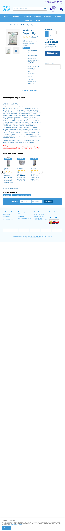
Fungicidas (57, 16)
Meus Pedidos (6, 2)
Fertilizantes (27, 16)
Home (7, 16)
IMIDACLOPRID (25, 195)
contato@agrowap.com (40, 219)
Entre (54, 8)
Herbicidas (16, 16)
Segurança (21, 216)
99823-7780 (58, 1)
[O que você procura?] (45, 8)
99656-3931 (54, 3)
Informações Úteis (22, 213)
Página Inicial (6, 214)
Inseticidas (37, 16)
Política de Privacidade (24, 218)
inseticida (6, 195)
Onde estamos (7, 218)
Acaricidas (47, 16)
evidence (16, 195)
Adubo (38, 20)
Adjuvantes (28, 20)
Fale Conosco (15, 2)
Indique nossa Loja (8, 219)
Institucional (7, 212)
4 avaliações (31, 36)
